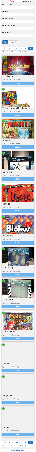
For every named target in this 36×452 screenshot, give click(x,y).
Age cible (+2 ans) (8, 18)
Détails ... (18, 83)
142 (22, 48)
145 (3, 52)
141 (17, 48)
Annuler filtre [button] (13, 42)
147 (12, 52)
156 (20, 52)
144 (31, 48)
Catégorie (5, 11)
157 (25, 52)
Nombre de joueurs (8, 25)
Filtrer (5, 42)
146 (7, 52)
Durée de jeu (6, 32)
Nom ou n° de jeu (7, 4)
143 (26, 48)
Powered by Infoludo (18, 450)
